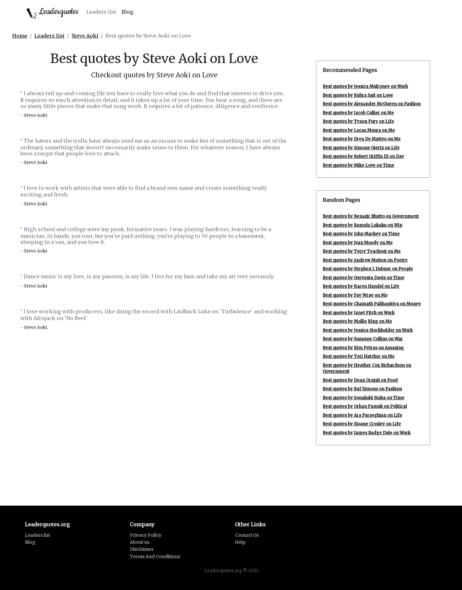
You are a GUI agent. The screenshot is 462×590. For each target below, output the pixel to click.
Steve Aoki (85, 35)
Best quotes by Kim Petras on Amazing (363, 348)
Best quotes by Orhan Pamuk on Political (365, 406)
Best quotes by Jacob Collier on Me (358, 113)
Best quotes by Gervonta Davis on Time (363, 278)
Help (240, 542)
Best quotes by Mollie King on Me (357, 321)
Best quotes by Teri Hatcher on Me (359, 356)
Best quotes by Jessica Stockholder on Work (368, 330)
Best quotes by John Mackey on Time (361, 234)
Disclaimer (142, 549)
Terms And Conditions (155, 556)
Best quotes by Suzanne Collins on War (363, 339)
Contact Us (247, 535)
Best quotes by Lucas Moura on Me (359, 130)
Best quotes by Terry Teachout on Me (362, 251)
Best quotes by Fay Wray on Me (355, 295)
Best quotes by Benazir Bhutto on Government (371, 216)
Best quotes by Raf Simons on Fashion (362, 389)
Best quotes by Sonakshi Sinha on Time (363, 398)
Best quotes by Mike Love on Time (358, 165)
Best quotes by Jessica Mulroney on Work (365, 86)
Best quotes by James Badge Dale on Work (366, 433)
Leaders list (101, 12)
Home (19, 35)
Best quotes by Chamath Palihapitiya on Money (372, 304)
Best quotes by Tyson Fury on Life (358, 121)
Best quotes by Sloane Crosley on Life (362, 424)
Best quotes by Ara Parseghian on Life (362, 415)
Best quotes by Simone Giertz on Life (361, 148)
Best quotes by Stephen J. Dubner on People (368, 269)
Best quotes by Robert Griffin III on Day (363, 156)
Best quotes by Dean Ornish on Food (360, 380)
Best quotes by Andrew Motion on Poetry (365, 260)
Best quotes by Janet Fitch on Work (359, 313)
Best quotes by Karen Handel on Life (361, 286)
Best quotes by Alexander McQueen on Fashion (372, 104)
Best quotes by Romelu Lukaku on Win (362, 225)
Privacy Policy (145, 535)
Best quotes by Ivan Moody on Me (358, 242)
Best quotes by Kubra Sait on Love (358, 95)
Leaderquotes (52, 12)
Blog (127, 12)
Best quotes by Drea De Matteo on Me (362, 139)
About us (139, 542)
